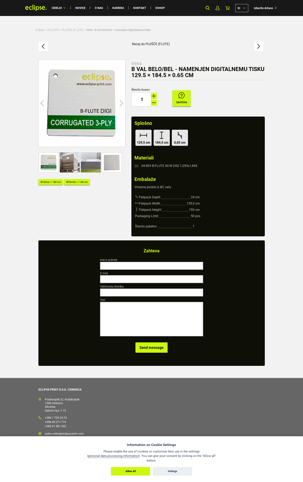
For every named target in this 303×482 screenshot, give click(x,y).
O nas (99, 8)
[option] (82, 103)
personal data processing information (113, 456)
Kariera (118, 8)
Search (208, 8)
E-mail (104, 273)
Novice (80, 8)
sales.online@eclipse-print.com (64, 433)
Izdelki (57, 8)
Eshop (160, 8)
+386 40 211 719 (55, 422)
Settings (172, 471)
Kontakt (139, 8)
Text (102, 299)
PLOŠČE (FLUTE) (72, 30)
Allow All (131, 471)
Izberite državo (263, 8)
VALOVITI (53, 30)
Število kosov (140, 89)
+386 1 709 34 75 (56, 417)
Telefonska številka (112, 286)
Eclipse (39, 30)
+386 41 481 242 (55, 426)
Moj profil (217, 8)
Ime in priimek (108, 259)
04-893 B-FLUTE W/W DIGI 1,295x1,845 (169, 166)
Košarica (227, 8)
